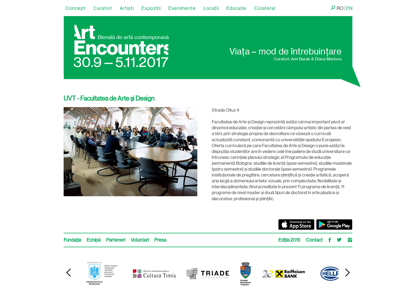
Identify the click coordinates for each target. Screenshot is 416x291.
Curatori (102, 8)
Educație (236, 8)
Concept (76, 8)
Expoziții (151, 8)
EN (349, 8)
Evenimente (182, 8)
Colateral (265, 8)
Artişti (127, 8)
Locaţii (211, 8)
